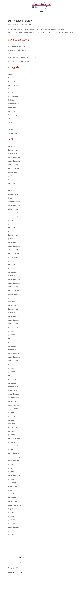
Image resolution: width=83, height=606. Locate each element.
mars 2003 (12, 482)
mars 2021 (12, 346)
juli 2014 (11, 449)
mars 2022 (12, 305)
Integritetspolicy (23, 561)
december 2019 (14, 394)
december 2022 (14, 279)
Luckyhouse (17, 572)
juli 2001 (11, 516)
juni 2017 (11, 434)
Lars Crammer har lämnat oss (18, 61)
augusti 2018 (13, 427)
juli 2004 (11, 471)
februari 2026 (13, 150)
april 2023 (11, 268)
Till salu (11, 122)
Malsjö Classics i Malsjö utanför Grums (22, 57)
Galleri (10, 78)
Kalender (11, 81)
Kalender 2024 (13, 85)
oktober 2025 (13, 164)
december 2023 (14, 242)
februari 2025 (13, 194)
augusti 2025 (13, 172)
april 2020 (12, 379)
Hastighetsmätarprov (20, 20)
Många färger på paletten (17, 50)
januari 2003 (12, 490)
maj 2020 (11, 375)
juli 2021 (11, 331)
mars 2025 (12, 190)
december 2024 (14, 201)
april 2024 (12, 231)
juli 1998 (11, 534)
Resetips (11, 111)
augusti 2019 (13, 408)
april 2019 (11, 423)
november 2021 (13, 320)
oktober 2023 (13, 249)
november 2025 (14, 161)
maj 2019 (11, 420)
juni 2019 (11, 416)
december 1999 (14, 527)
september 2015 (14, 438)
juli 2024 (11, 220)
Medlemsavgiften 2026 (16, 46)
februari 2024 (13, 235)
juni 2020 (11, 371)
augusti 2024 (13, 216)
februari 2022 (13, 309)
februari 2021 (13, 349)
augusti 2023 (13, 257)
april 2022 (11, 301)
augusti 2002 (13, 508)
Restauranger (13, 115)
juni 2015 (11, 442)
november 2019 (14, 397)
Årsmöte (11, 74)
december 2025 (14, 157)
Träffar (10, 129)
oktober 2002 (13, 501)
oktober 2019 (13, 401)
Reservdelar (28, 24)
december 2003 (14, 475)
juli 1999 (11, 530)
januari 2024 (12, 238)
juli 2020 (11, 368)
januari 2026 (12, 153)
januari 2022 (12, 312)
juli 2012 (11, 464)
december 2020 (14, 353)
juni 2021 (11, 334)
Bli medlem (21, 557)
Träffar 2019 (12, 133)
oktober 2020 (13, 360)
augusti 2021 (13, 327)
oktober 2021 (13, 323)
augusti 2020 (13, 364)
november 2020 (14, 357)
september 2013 (14, 457)
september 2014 (14, 445)
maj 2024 (11, 227)
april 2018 (11, 431)
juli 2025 (11, 175)
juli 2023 (11, 261)
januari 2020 (12, 390)
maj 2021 (11, 338)
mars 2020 (12, 383)
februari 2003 (13, 486)
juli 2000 (11, 519)
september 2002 (14, 505)
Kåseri (10, 89)
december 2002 (14, 494)
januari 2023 (12, 275)
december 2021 (13, 316)
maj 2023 (11, 264)
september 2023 (14, 253)
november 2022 (14, 283)
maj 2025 (11, 183)
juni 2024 (11, 224)
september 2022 (14, 290)
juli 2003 (11, 479)
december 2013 (13, 453)
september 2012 (14, 460)
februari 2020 (13, 386)
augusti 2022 (13, 294)
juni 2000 (11, 523)
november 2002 (14, 497)
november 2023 (14, 246)
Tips (9, 53)
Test (10, 118)
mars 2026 (12, 146)
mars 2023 (12, 272)
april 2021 (11, 342)
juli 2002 (11, 512)
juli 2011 (11, 468)
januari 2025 (12, 198)
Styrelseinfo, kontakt (24, 552)
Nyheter (11, 100)
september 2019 (14, 405)
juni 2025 (11, 179)
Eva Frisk (13, 24)
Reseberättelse (14, 103)
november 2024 (14, 205)
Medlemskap (13, 96)
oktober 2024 (13, 209)
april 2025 (11, 187)
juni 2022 (11, 298)
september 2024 (14, 212)
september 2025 (14, 168)
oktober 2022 (13, 286)
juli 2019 (11, 412)
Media (10, 92)
